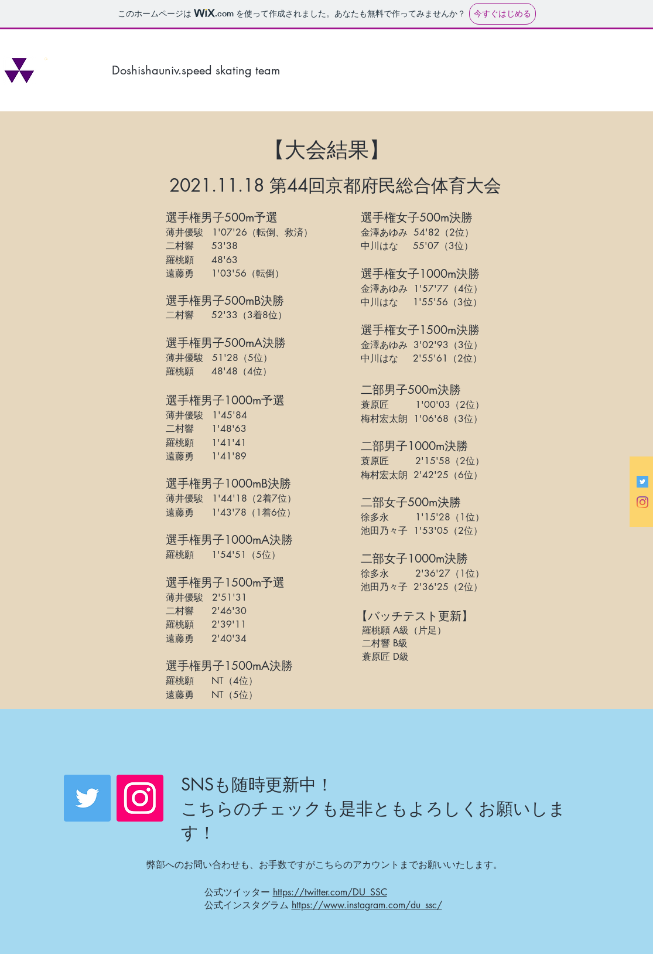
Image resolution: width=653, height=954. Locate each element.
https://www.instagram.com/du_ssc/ (367, 905)
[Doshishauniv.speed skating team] (226, 70)
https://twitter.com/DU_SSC (330, 892)
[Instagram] (642, 502)
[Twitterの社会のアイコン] (642, 482)
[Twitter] (87, 798)
